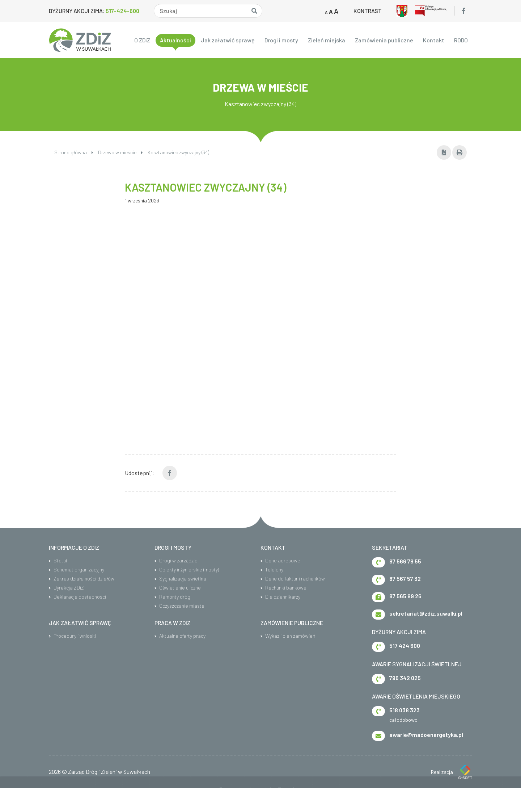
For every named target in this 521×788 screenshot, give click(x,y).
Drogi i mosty (281, 40)
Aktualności (175, 40)
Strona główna (73, 152)
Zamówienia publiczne (384, 40)
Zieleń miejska (326, 40)
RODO (461, 40)
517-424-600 (122, 10)
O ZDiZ (142, 40)
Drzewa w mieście (120, 152)
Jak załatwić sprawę (228, 40)
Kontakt (433, 40)
